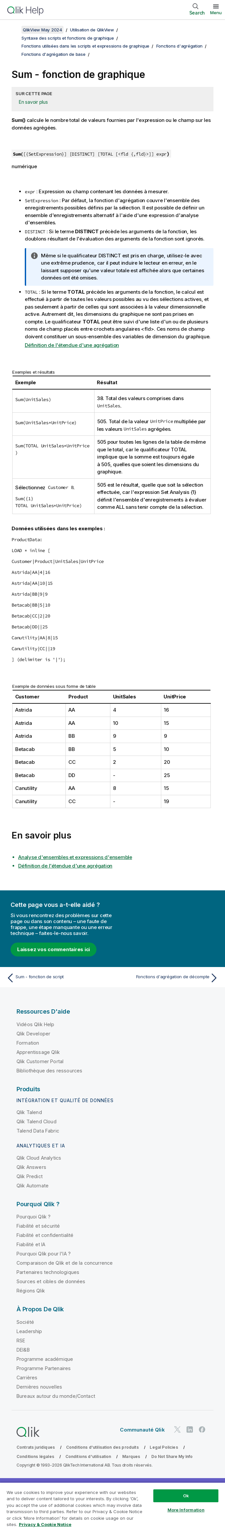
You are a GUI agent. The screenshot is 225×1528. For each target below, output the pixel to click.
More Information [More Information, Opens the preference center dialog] (186, 1509)
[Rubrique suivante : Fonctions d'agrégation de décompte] (167, 978)
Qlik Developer (33, 1033)
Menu (216, 12)
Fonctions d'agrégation (179, 46)
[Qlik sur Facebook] (202, 1430)
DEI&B (23, 1350)
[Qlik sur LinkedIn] (190, 1430)
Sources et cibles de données (51, 1281)
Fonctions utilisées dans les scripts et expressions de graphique (85, 46)
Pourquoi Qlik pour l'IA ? (44, 1253)
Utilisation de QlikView (92, 29)
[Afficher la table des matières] (13, 29)
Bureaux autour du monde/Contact (56, 1396)
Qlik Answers (31, 1167)
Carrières (27, 1377)
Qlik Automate (33, 1185)
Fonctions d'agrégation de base (53, 54)
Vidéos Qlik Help (36, 1024)
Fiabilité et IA (31, 1244)
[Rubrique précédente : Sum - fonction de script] (57, 978)
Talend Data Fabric (38, 1131)
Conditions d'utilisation (88, 1456)
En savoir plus (33, 102)
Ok (186, 1495)
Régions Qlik (31, 1290)
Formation (28, 1043)
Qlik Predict (30, 1176)
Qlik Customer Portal (40, 1061)
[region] (112, 1505)
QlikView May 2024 (42, 29)
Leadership (29, 1331)
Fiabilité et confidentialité (45, 1235)
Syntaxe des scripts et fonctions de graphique (67, 38)
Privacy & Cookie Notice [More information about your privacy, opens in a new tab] (45, 1524)
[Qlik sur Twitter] (177, 1430)
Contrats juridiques (36, 1447)
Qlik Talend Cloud (36, 1121)
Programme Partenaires (44, 1368)
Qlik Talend (29, 1112)
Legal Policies (164, 1447)
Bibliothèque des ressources (49, 1070)
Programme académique (45, 1359)
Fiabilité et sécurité (38, 1226)
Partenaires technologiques (48, 1272)
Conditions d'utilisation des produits (102, 1447)
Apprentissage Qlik (38, 1052)
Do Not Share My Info (172, 1456)
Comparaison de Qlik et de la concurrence (65, 1263)
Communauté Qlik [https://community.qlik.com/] (142, 1430)
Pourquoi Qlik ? (34, 1216)
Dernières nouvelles (39, 1387)
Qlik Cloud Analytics (39, 1158)
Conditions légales (35, 1456)
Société (25, 1322)
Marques (131, 1456)
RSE (21, 1340)
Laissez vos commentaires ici (53, 949)
